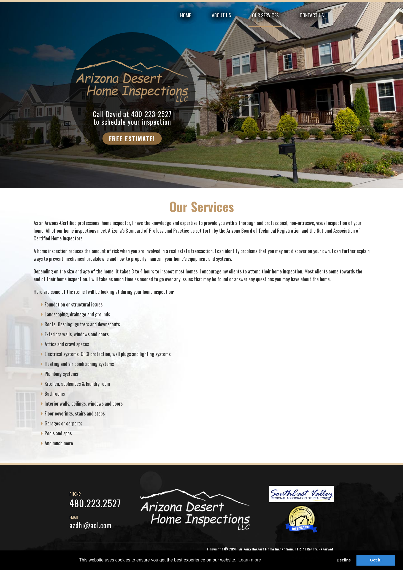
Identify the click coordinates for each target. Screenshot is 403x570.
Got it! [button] (376, 560)
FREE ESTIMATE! (132, 138)
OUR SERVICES (265, 15)
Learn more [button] (250, 560)
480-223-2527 (151, 114)
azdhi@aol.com (90, 525)
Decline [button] (344, 560)
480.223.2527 (95, 503)
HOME (185, 15)
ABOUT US (221, 15)
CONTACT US (312, 15)
